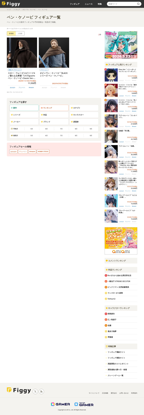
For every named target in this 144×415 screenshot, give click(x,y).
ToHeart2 (111, 299)
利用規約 (134, 393)
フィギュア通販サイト (116, 352)
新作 (14, 108)
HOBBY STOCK (43, 151)
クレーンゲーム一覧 (115, 375)
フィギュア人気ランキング (119, 64)
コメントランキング (116, 260)
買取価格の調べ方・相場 (117, 369)
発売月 (14, 135)
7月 (61, 129)
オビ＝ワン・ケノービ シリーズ (14, 92)
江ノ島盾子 (112, 319)
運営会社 (114, 393)
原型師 (74, 122)
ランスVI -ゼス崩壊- (115, 293)
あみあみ (12, 87)
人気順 (20, 33)
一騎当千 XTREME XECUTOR (119, 281)
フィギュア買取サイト (116, 358)
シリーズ (15, 115)
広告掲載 (105, 393)
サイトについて (94, 393)
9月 (91, 129)
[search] (138, 4)
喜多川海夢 (112, 331)
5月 (32, 129)
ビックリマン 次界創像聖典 (118, 287)
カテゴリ (75, 108)
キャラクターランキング (118, 308)
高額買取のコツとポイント (118, 363)
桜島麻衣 (111, 313)
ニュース (89, 4)
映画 (10, 70)
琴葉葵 (110, 337)
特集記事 (111, 346)
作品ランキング (114, 269)
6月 (46, 129)
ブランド (45, 122)
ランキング (46, 108)
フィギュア (75, 4)
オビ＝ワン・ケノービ (29, 9)
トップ (9, 9)
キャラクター (77, 115)
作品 (44, 115)
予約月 (14, 129)
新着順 (11, 33)
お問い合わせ (124, 393)
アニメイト (22, 87)
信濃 (109, 325)
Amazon (31, 87)
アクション (17, 70)
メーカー (15, 122)
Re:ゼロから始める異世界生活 (119, 275)
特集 (100, 4)
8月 (76, 129)
